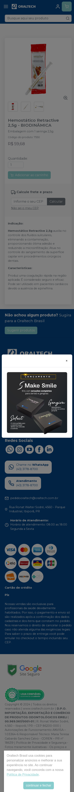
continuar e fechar (38, 785)
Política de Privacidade (23, 774)
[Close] (66, 361)
